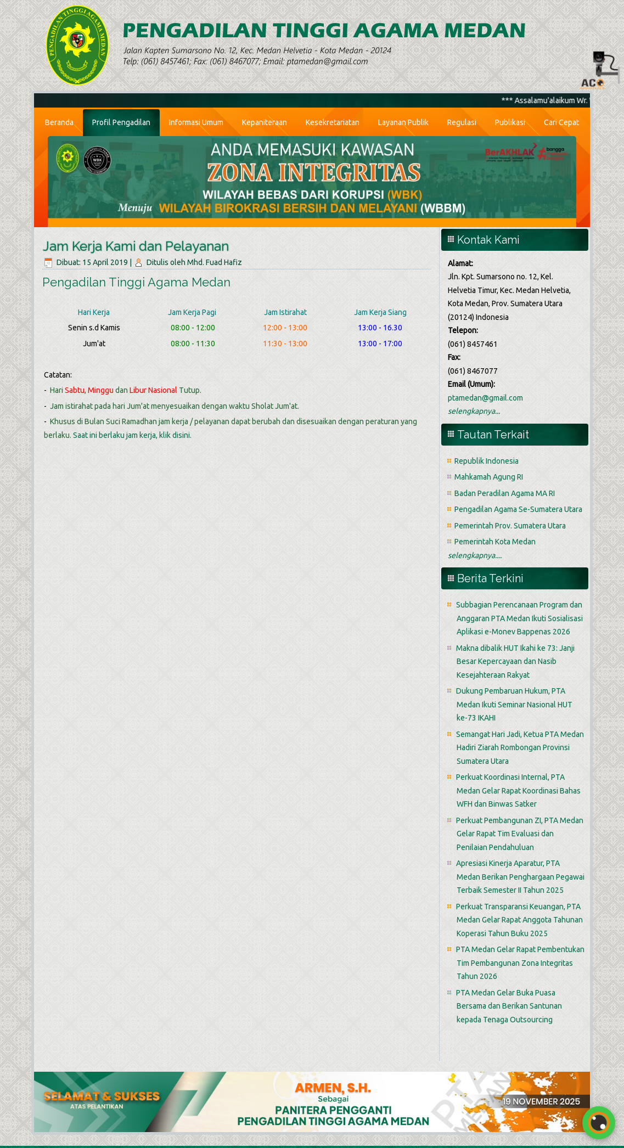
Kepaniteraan (264, 122)
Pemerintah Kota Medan (495, 541)
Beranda (59, 122)
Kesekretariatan (332, 122)
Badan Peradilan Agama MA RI (504, 493)
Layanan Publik (403, 122)
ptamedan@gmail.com (485, 397)
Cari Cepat (561, 122)
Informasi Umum (196, 122)
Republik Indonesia (486, 461)
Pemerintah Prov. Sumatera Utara (510, 525)
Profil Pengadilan (121, 122)
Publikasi (510, 122)
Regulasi (461, 122)
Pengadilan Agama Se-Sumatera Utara (518, 509)
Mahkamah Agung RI (488, 476)
